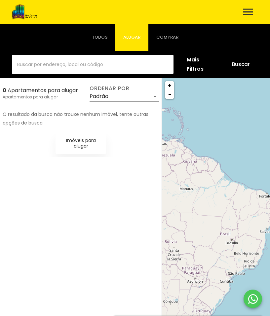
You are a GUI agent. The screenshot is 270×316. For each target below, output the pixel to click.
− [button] (170, 94)
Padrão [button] (99, 96)
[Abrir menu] (248, 11)
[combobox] (93, 64)
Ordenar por (109, 88)
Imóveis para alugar (81, 143)
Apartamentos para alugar (30, 97)
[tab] (99, 37)
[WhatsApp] (253, 299)
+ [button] (170, 85)
